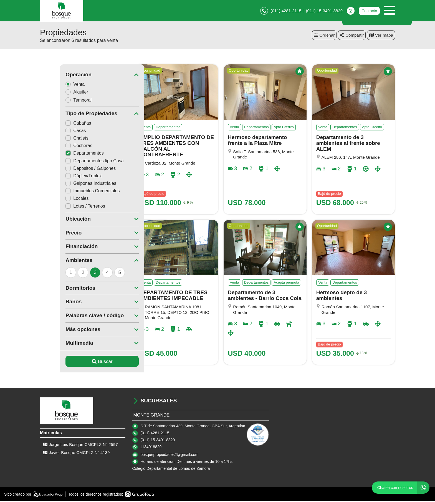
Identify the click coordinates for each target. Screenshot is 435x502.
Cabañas (58, 124)
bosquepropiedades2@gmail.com (170, 455)
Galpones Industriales (70, 184)
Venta (56, 84)
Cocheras (58, 146)
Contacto (369, 11)
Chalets (56, 139)
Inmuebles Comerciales (72, 191)
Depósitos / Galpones (70, 169)
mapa (381, 36)
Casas (55, 131)
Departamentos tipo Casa (74, 161)
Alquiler (58, 92)
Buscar (82, 362)
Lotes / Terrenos (65, 207)
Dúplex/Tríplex (63, 176)
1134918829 (151, 447)
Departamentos (64, 154)
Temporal (60, 101)
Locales (57, 199)
